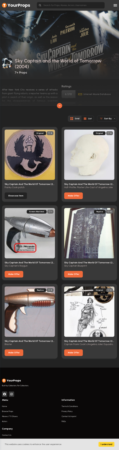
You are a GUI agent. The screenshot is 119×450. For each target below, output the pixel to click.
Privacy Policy (67, 411)
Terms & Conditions (70, 406)
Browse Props (7, 411)
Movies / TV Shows (10, 416)
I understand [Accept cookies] (106, 444)
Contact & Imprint (69, 416)
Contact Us (6, 435)
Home (4, 406)
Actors (4, 421)
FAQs (64, 421)
